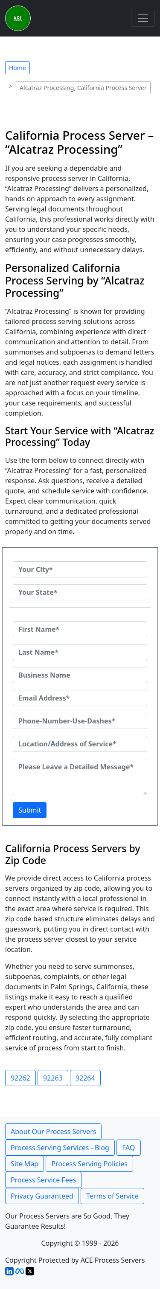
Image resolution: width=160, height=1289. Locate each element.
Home (17, 68)
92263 (53, 1078)
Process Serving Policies (89, 1163)
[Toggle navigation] (143, 18)
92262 (20, 1078)
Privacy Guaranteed (42, 1196)
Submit (29, 810)
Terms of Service (112, 1196)
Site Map (24, 1163)
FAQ (128, 1147)
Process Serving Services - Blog (60, 1147)
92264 (85, 1078)
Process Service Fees (43, 1180)
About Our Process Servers (53, 1131)
